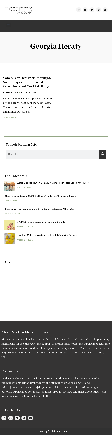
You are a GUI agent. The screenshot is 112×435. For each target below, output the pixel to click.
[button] (8, 25)
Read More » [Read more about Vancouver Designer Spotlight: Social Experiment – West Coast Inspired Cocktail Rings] (9, 117)
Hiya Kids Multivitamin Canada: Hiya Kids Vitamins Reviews (47, 235)
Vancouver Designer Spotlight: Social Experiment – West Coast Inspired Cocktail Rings (27, 82)
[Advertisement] (28, 288)
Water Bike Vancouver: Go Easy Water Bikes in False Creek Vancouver (52, 183)
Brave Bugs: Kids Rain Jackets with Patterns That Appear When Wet (39, 209)
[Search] (102, 154)
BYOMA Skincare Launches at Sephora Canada (41, 222)
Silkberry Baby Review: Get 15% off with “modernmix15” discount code (40, 196)
